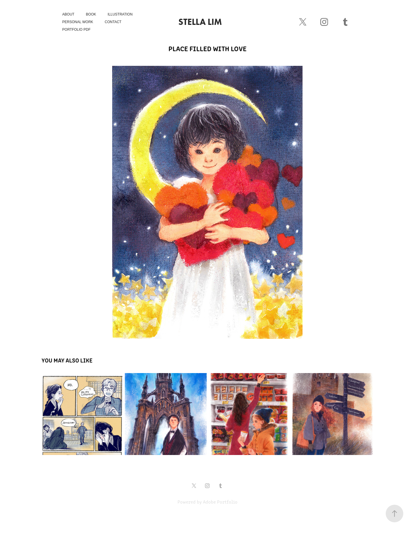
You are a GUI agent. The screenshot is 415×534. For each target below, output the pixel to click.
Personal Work (77, 22)
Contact (113, 22)
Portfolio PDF (76, 30)
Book (91, 14)
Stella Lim (200, 21)
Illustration (119, 14)
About (68, 14)
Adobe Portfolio (220, 502)
